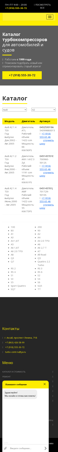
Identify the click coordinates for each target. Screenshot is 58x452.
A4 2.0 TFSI (44, 240)
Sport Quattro (18, 285)
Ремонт (6, 376)
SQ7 (13, 289)
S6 (39, 282)
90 (39, 230)
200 (40, 226)
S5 (12, 282)
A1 (12, 233)
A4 (39, 237)
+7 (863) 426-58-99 (14, 342)
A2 (39, 233)
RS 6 (40, 271)
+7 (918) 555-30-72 (16, 8)
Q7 (12, 261)
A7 (39, 251)
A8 (12, 254)
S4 (39, 278)
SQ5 (40, 285)
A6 (39, 244)
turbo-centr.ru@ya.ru (15, 352)
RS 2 (13, 268)
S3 (12, 278)
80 (12, 230)
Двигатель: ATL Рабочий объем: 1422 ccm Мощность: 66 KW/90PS (28, 139)
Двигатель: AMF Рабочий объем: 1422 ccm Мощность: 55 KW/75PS (28, 200)
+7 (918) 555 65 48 (45, 135)
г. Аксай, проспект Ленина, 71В (21, 337)
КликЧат (5, 443)
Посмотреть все (42, 6)
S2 (39, 275)
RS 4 (13, 271)
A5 (12, 244)
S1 (12, 275)
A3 (12, 237)
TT (39, 289)
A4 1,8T (15, 240)
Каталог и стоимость (14, 371)
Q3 (12, 258)
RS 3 (40, 268)
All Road (42, 254)
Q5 (39, 258)
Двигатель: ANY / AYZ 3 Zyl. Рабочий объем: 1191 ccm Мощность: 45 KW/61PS (28, 169)
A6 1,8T (15, 247)
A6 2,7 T (42, 247)
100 (13, 226)
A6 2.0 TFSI (17, 251)
